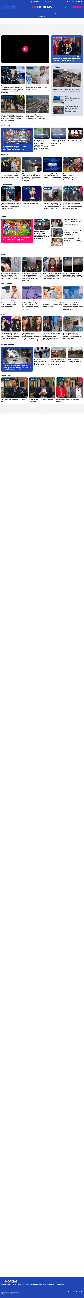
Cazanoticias (29, 13)
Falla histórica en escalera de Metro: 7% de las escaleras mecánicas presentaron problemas (72, 176)
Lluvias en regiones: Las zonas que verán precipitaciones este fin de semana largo (73, 109)
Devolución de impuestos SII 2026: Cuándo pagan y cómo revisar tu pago (52, 304)
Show (61, 13)
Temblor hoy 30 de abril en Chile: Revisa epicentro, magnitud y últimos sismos (52, 175)
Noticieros (42, 16)
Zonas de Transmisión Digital (33, 1284)
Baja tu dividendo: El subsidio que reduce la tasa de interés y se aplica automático (11, 305)
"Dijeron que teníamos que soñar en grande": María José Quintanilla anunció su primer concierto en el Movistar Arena (10, 336)
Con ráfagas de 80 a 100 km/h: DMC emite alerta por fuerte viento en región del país (58, 362)
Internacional (12, 13)
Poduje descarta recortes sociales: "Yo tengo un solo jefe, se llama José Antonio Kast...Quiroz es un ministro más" (66, 58)
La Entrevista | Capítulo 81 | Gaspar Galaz (13, 400)
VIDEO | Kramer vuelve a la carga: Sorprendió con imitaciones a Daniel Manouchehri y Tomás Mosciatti (51, 336)
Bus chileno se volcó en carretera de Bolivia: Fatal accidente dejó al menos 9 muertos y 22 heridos (52, 205)
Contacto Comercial (17, 1284)
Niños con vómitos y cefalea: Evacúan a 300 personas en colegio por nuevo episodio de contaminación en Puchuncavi (31, 177)
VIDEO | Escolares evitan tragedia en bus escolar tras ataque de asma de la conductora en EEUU (72, 205)
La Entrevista (79, 13)
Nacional (4, 13)
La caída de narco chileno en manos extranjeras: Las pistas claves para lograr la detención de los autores (15, 147)
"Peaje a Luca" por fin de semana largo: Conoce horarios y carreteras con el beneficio (37, 116)
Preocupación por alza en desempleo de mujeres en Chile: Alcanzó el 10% (36, 87)
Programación (67, 7)
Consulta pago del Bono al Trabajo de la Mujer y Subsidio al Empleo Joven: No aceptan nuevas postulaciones (73, 306)
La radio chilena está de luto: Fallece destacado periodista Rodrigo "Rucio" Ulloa (10, 176)
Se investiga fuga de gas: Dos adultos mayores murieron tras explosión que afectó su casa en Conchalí (66, 91)
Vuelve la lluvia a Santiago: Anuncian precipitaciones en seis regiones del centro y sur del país (41, 363)
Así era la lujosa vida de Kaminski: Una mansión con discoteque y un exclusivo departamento (72, 335)
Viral (4, 258)
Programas (58, 7)
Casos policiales (46, 13)
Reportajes (21, 13)
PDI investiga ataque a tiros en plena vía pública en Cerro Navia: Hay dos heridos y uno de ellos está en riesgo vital (12, 117)
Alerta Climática (69, 13)
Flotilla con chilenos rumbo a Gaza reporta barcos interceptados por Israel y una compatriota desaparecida (11, 206)
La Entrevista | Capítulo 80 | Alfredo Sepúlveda (41, 400)
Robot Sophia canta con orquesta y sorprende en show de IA (30, 205)
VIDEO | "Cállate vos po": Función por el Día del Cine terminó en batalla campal (72, 275)
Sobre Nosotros (5, 1284)
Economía (37, 13)
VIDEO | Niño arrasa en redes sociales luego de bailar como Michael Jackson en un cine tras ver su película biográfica (31, 277)
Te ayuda (55, 13)
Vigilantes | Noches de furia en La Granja (74, 141)
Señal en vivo (77, 7)
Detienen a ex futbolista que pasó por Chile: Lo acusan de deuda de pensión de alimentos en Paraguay (73, 222)
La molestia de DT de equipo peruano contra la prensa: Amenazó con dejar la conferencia (41, 235)
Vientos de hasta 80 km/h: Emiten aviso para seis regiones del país (75, 361)
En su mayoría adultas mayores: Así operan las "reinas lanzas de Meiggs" (58, 143)
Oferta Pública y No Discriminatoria (53, 1284)
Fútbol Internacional (41, 220)
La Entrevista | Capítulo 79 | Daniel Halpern (67, 400)
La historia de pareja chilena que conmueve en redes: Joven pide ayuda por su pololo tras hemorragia (52, 276)
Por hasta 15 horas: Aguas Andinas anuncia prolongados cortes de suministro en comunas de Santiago (31, 306)
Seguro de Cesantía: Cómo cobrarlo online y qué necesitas (73, 98)
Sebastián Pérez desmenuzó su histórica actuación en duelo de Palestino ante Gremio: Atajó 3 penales (73, 231)
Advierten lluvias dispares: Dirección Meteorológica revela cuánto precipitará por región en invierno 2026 (17, 367)
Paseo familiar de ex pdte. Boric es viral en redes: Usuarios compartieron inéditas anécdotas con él (10, 276)
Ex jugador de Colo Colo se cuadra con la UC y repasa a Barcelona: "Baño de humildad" (73, 240)
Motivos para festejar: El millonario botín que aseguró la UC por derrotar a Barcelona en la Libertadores (16, 239)
